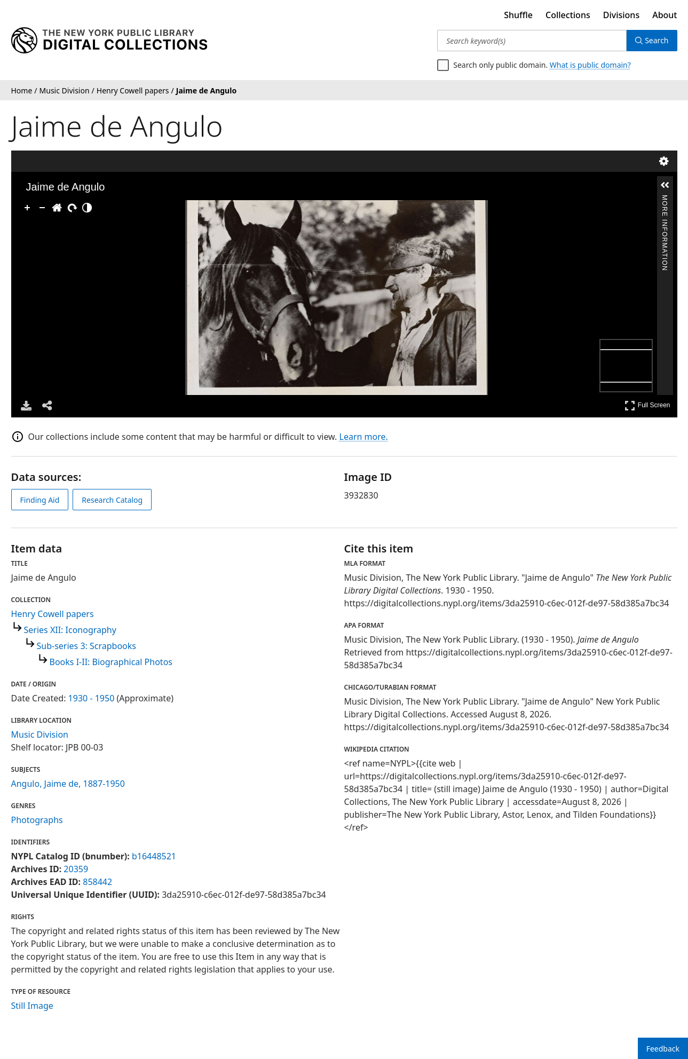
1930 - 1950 (91, 698)
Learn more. (363, 436)
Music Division (39, 734)
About (664, 15)
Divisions (621, 15)
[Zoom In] (27, 207)
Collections (567, 15)
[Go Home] (57, 207)
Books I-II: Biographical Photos (111, 662)
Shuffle (518, 15)
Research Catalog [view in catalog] (112, 500)
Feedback (662, 1049)
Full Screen (647, 405)
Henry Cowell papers (52, 614)
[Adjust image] (87, 207)
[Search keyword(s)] (532, 40)
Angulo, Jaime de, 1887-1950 (68, 783)
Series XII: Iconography (70, 630)
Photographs (37, 820)
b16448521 (154, 856)
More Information (664, 199)
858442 (97, 882)
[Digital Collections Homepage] (109, 40)
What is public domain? (590, 65)
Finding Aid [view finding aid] (40, 500)
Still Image (32, 1005)
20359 (76, 869)
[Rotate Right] (72, 207)
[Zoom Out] (42, 207)
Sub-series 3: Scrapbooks (87, 646)
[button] (665, 185)
